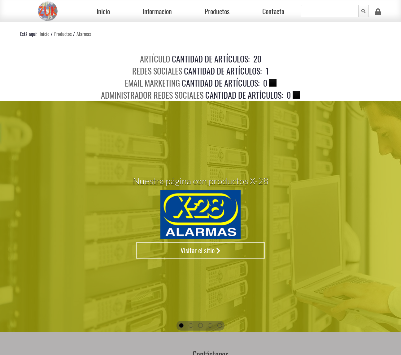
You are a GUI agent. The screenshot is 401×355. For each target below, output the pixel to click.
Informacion (157, 11)
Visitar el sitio (200, 250)
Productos (217, 11)
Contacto (273, 11)
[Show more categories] (273, 83)
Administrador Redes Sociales (152, 95)
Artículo (155, 59)
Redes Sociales (157, 71)
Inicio (103, 11)
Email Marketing (152, 83)
